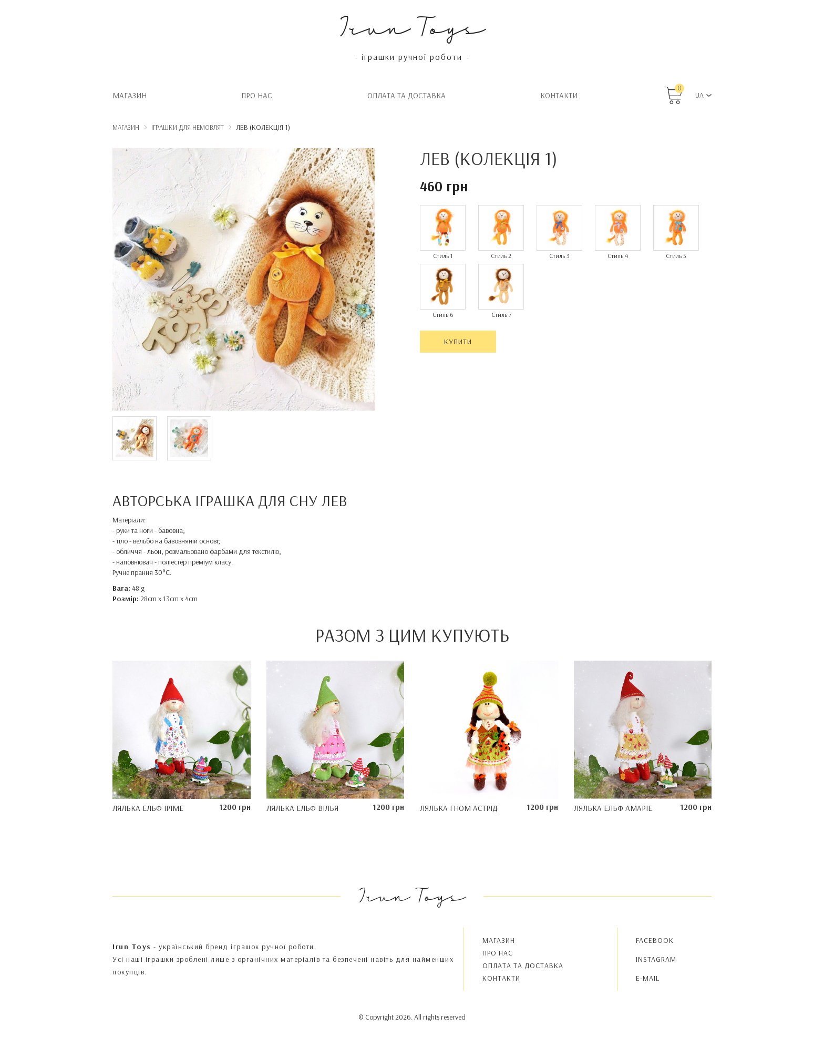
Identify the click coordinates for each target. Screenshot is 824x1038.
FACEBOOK (655, 940)
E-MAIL (648, 978)
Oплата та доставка (406, 95)
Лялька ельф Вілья (302, 808)
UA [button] (699, 95)
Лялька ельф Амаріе (613, 808)
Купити (458, 341)
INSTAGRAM (656, 959)
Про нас (256, 95)
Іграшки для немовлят (187, 127)
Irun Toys (412, 26)
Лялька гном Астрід (459, 808)
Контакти (559, 95)
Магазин (129, 95)
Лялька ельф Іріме (147, 808)
